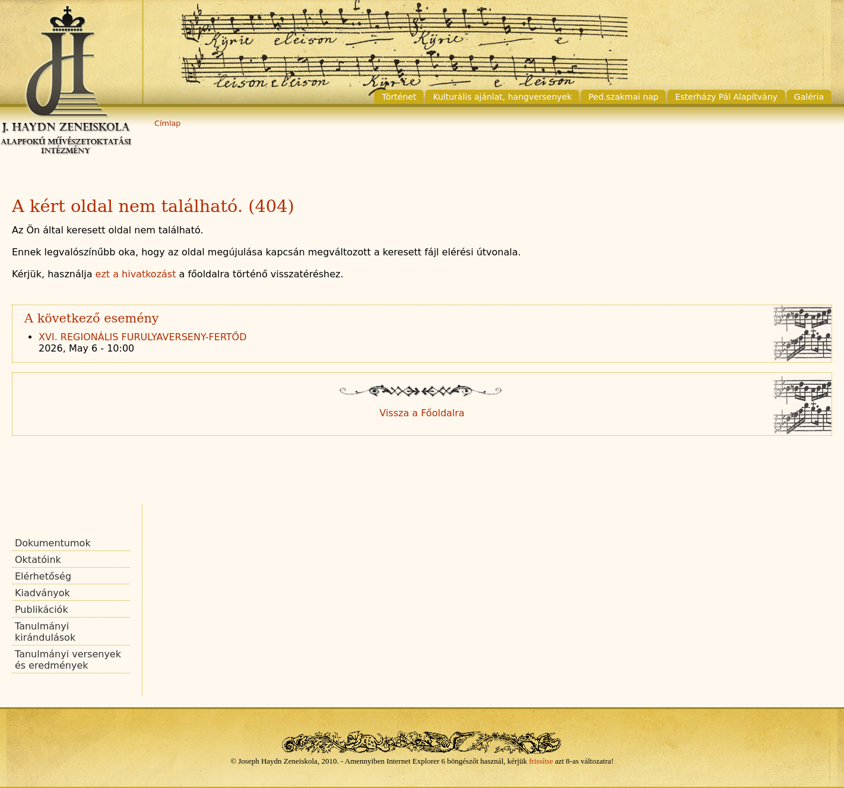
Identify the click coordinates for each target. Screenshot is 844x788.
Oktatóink (38, 559)
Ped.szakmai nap (623, 97)
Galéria (809, 97)
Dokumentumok (53, 543)
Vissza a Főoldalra (421, 413)
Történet (399, 97)
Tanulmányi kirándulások (45, 632)
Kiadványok (42, 593)
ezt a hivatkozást (136, 274)
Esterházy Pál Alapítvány (726, 97)
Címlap (167, 123)
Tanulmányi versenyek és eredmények (68, 659)
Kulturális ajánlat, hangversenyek (502, 97)
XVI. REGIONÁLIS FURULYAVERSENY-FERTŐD (143, 337)
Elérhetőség (43, 576)
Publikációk (41, 609)
